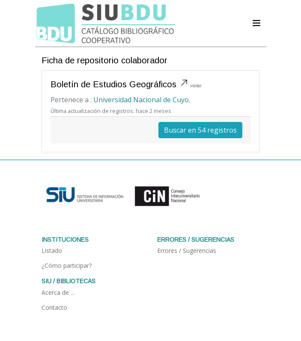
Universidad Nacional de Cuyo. (141, 99)
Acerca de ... (58, 292)
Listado (52, 250)
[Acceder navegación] (256, 23)
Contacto (54, 307)
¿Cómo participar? (67, 265)
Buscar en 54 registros (200, 130)
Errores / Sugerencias (186, 250)
